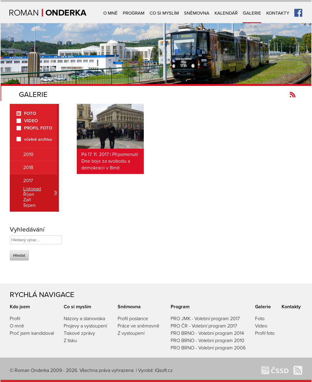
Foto (30, 113)
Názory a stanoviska (84, 319)
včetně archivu (38, 139)
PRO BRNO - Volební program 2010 (207, 341)
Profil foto (38, 128)
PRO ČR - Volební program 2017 (204, 326)
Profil (15, 319)
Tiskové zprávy (79, 333)
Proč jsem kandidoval (32, 333)
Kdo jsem (20, 307)
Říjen (28, 194)
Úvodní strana (48, 12)
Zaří (27, 200)
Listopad (32, 189)
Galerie (252, 13)
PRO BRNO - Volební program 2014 (207, 333)
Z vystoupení (131, 333)
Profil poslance (133, 319)
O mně (110, 13)
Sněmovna (196, 13)
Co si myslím (164, 13)
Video (31, 120)
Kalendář (226, 13)
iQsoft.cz (164, 370)
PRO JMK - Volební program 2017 (205, 319)
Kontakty (277, 13)
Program (133, 13)
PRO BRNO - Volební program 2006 (208, 348)
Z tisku (70, 341)
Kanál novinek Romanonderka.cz (292, 94)
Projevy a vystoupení (85, 326)
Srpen (29, 205)
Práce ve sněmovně (138, 326)
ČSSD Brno (275, 370)
